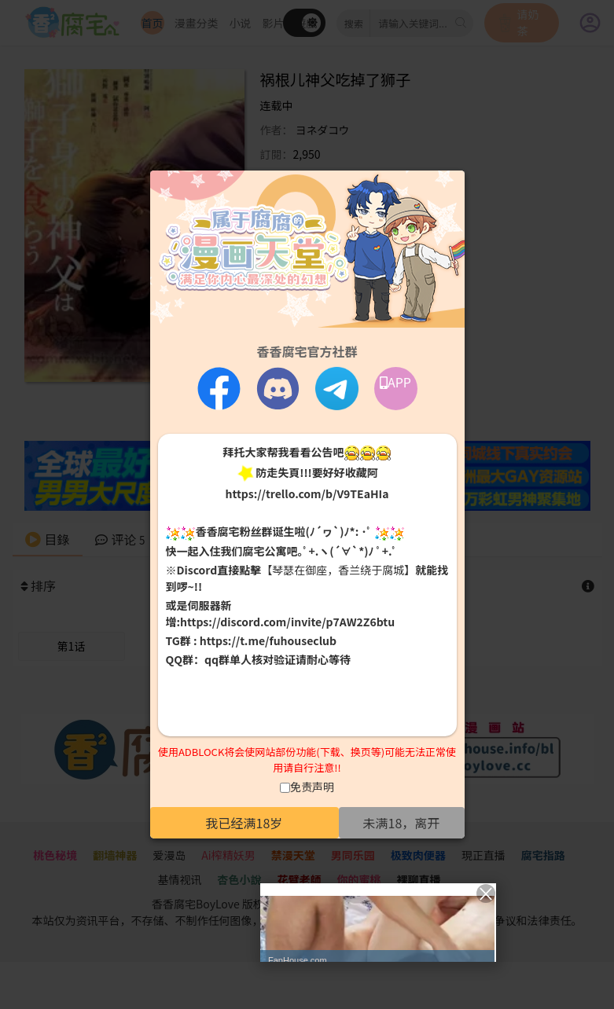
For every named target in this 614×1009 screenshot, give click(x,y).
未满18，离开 (401, 822)
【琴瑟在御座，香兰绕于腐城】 (338, 570)
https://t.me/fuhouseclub (268, 640)
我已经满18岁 (244, 822)
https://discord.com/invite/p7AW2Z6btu (287, 621)
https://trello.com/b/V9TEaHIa (306, 493)
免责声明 (312, 786)
